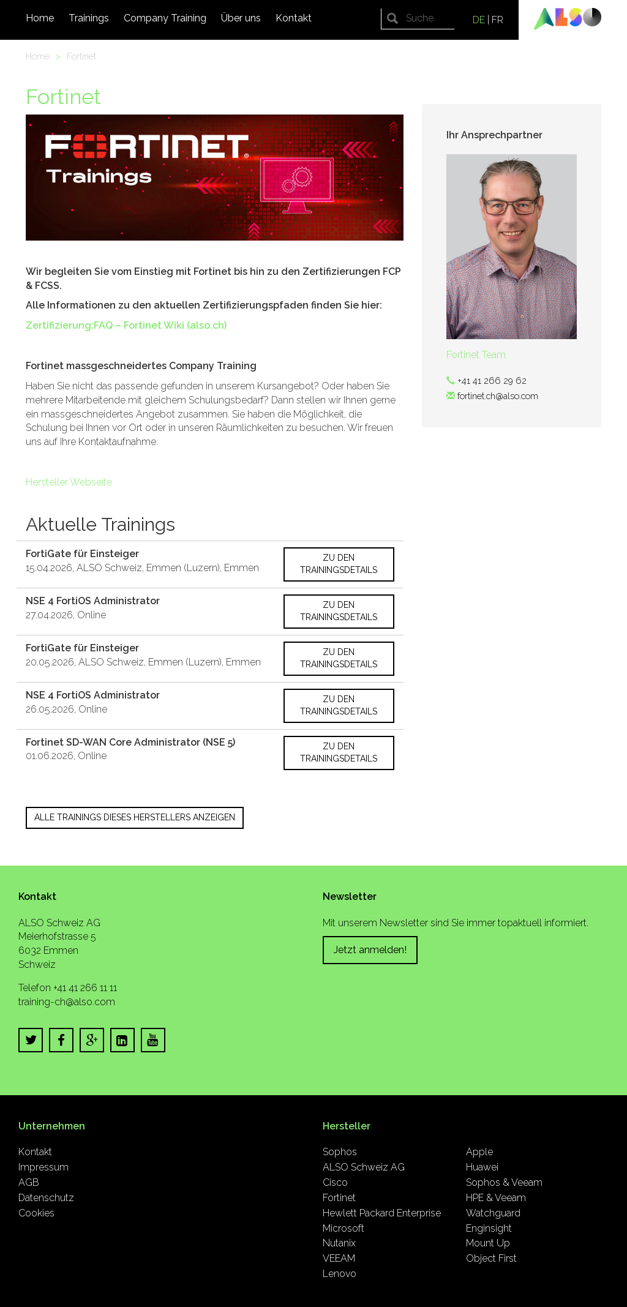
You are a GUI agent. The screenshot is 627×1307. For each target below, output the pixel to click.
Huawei (482, 1167)
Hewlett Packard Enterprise (382, 1213)
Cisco (335, 1182)
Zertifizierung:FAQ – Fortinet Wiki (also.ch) (126, 325)
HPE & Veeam (496, 1198)
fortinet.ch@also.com (497, 396)
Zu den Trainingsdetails (338, 564)
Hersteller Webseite (69, 482)
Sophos (340, 1152)
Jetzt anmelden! (370, 950)
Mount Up (488, 1243)
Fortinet (81, 56)
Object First (491, 1258)
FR (497, 20)
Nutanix (339, 1243)
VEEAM (339, 1258)
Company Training (165, 18)
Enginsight (489, 1228)
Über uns (241, 18)
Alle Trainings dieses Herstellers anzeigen (134, 817)
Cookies (36, 1213)
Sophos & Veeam (504, 1182)
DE (479, 20)
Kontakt (294, 18)
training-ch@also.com (66, 1002)
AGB (28, 1182)
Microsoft (343, 1228)
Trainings (89, 18)
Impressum (43, 1167)
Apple (479, 1152)
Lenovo (339, 1273)
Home (40, 18)
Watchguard (493, 1213)
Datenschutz (46, 1198)
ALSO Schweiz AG (364, 1167)
